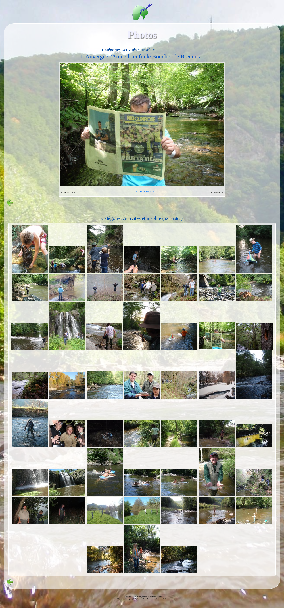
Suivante (217, 192)
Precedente (68, 192)
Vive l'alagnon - (119, 599)
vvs (125, 599)
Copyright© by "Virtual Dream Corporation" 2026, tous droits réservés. (150, 599)
